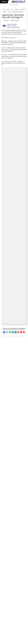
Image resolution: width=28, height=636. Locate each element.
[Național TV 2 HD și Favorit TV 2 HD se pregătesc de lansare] (23, 343)
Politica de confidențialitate (14, 612)
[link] (14, 238)
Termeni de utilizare (14, 607)
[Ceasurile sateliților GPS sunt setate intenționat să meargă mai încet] (14, 424)
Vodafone (15, 593)
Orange (16, 9)
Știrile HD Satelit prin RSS (14, 581)
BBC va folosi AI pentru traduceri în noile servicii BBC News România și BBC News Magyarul (10, 236)
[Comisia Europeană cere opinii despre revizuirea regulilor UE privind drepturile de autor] (23, 359)
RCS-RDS (4, 11)
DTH (12, 9)
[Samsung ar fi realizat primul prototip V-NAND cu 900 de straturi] (14, 444)
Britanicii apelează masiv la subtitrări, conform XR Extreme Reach (10, 307)
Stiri (9, 11)
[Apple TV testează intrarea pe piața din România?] (14, 463)
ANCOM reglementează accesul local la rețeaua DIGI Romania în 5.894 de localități (10, 324)
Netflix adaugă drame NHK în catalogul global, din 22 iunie (10, 290)
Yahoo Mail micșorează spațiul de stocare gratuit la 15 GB (10, 393)
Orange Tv (22, 9)
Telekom (9, 593)
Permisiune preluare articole (14, 603)
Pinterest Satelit (14, 576)
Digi (4, 9)
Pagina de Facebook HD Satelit (14, 552)
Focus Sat (13, 591)
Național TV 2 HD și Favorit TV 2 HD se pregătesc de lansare (10, 342)
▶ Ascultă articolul (15, 20)
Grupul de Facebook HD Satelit (14, 556)
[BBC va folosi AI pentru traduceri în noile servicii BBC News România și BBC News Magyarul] (23, 237)
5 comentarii (6, 20)
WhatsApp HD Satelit (14, 560)
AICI (2, 65)
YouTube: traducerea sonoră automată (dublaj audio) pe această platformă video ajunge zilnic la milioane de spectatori (10, 255)
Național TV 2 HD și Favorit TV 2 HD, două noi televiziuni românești (10, 273)
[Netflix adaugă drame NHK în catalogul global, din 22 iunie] (23, 291)
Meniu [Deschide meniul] (4, 2)
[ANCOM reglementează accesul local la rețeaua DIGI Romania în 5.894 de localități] (23, 325)
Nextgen (19, 591)
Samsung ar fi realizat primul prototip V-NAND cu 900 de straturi (14, 434)
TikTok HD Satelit (14, 568)
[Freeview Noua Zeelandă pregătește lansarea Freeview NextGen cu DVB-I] (23, 378)
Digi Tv (8, 9)
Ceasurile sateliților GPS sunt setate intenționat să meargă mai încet (12, 415)
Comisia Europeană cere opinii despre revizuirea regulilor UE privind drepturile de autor (9, 359)
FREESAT (7, 591)
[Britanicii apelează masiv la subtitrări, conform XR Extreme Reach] (23, 308)
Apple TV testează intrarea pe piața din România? (13, 454)
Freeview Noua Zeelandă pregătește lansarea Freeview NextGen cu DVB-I (10, 376)
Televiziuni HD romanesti (17, 11)
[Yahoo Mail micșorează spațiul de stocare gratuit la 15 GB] (23, 394)
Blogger (14, 620)
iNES (20, 593)
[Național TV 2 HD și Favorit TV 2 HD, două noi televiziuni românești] (23, 274)
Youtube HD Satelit (14, 564)
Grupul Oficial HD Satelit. (9, 196)
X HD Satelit (14, 572)
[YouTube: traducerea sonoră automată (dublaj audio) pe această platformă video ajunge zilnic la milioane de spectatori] (23, 255)
